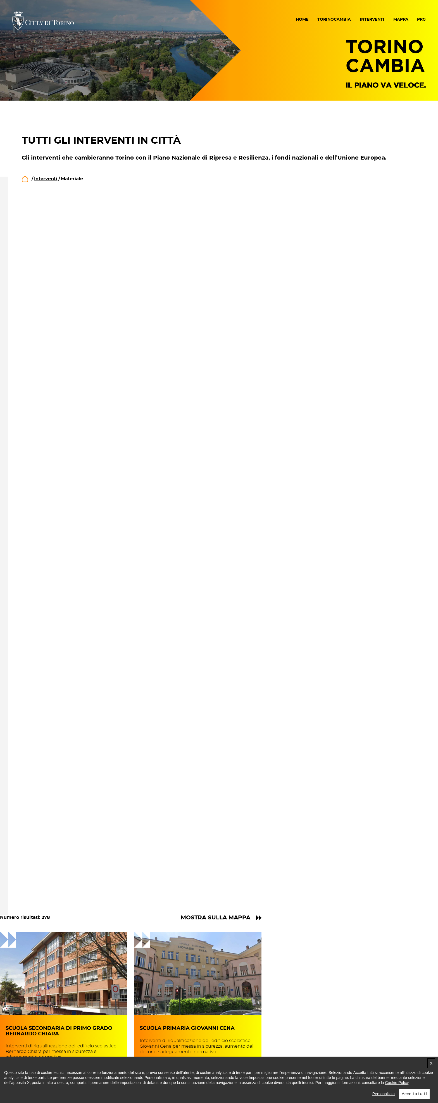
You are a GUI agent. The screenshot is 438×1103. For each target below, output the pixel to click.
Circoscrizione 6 (67, 836)
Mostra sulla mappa (370, 178)
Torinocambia (334, 20)
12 (347, 869)
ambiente (58, 521)
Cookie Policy (396, 1082)
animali (55, 530)
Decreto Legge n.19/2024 (77, 610)
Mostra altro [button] (62, 569)
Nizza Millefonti (82, 729)
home (25, 179)
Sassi (69, 801)
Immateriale (61, 448)
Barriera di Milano (85, 901)
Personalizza (383, 1094)
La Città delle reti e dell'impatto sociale (85, 339)
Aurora (71, 819)
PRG (421, 20)
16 (383, 869)
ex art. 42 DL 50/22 (69, 638)
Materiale (57, 457)
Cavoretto (75, 747)
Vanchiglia (76, 810)
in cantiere (59, 291)
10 (330, 869)
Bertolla (72, 873)
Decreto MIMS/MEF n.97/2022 (82, 620)
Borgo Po (74, 738)
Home (302, 20)
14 (365, 869)
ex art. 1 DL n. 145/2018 (73, 629)
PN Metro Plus (64, 657)
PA (49, 502)
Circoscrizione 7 (67, 773)
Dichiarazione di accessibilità (51, 1052)
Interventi (372, 20)
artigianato (59, 558)
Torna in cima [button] (402, 1051)
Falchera (73, 864)
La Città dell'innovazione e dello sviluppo (85, 353)
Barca (70, 883)
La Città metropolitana (74, 397)
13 (356, 869)
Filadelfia (74, 710)
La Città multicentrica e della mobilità (82, 410)
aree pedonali (63, 548)
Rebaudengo (79, 855)
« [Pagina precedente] (275, 869)
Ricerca (128, 226)
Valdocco (74, 783)
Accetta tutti (414, 1094)
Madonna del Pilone (88, 792)
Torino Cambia (386, 63)
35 (401, 869)
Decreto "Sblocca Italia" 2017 (80, 601)
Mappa (400, 20)
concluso (57, 300)
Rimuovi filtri (51, 209)
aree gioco (59, 539)
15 (374, 869)
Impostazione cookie (246, 1052)
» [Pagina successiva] (413, 869)
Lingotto (73, 719)
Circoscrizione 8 (67, 700)
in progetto (60, 282)
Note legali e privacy (130, 1052)
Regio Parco (78, 892)
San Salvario (78, 756)
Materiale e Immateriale (76, 466)
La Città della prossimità (76, 365)
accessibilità (61, 511)
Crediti (295, 1052)
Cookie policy (188, 1052)
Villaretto (74, 846)
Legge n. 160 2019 (68, 647)
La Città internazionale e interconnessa (76, 386)
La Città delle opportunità (78, 374)
